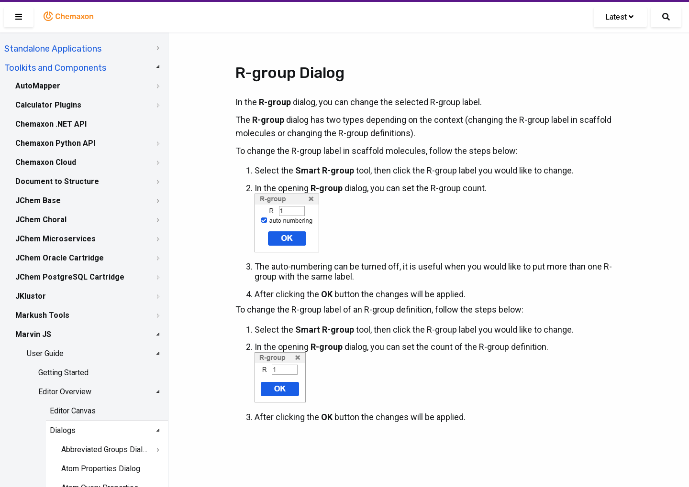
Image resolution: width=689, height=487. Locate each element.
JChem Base (38, 200)
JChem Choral (41, 219)
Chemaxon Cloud (45, 162)
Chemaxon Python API (55, 143)
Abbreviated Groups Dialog (105, 449)
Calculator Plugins (48, 104)
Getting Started (63, 372)
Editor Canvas (73, 410)
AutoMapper (37, 85)
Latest (619, 17)
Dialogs (63, 430)
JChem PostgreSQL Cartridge (69, 276)
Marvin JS (33, 334)
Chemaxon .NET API (51, 124)
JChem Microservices (55, 238)
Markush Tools (42, 315)
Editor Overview (64, 391)
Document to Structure (57, 181)
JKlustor (30, 296)
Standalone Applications (52, 48)
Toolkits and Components (55, 68)
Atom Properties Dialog (100, 468)
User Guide (45, 353)
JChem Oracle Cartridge (59, 257)
